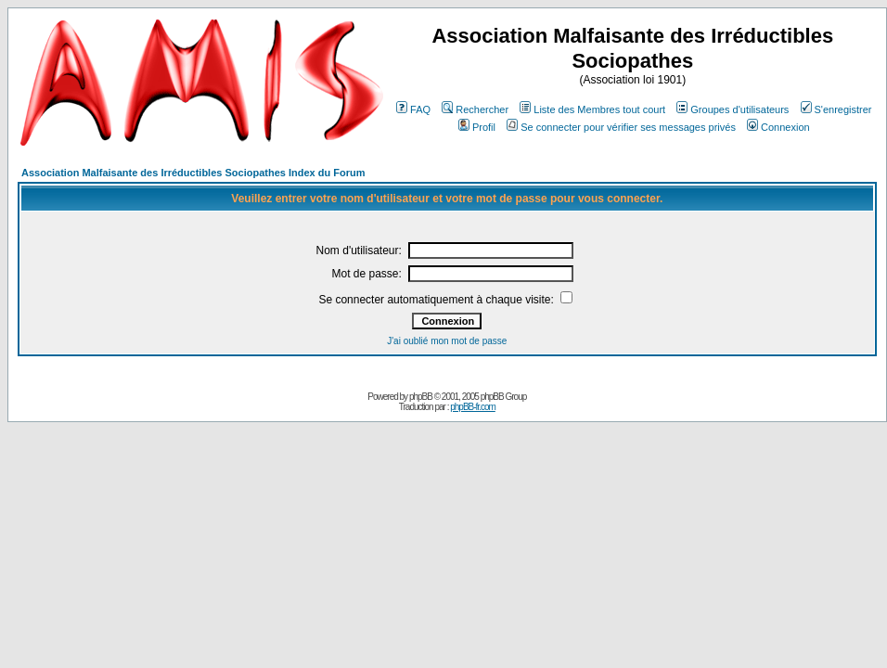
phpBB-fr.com (472, 407)
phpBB (420, 397)
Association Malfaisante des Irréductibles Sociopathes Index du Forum (193, 172)
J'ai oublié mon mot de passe (447, 341)
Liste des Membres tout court (592, 109)
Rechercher (475, 109)
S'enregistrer (836, 109)
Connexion (778, 127)
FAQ (413, 109)
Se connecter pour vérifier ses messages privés (621, 127)
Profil (476, 127)
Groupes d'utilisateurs (732, 109)
